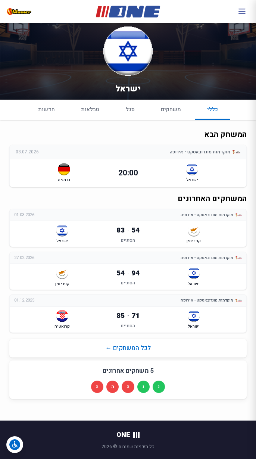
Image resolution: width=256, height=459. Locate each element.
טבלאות (90, 109)
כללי (212, 113)
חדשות (46, 109)
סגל (130, 109)
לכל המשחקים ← (128, 348)
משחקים (171, 109)
